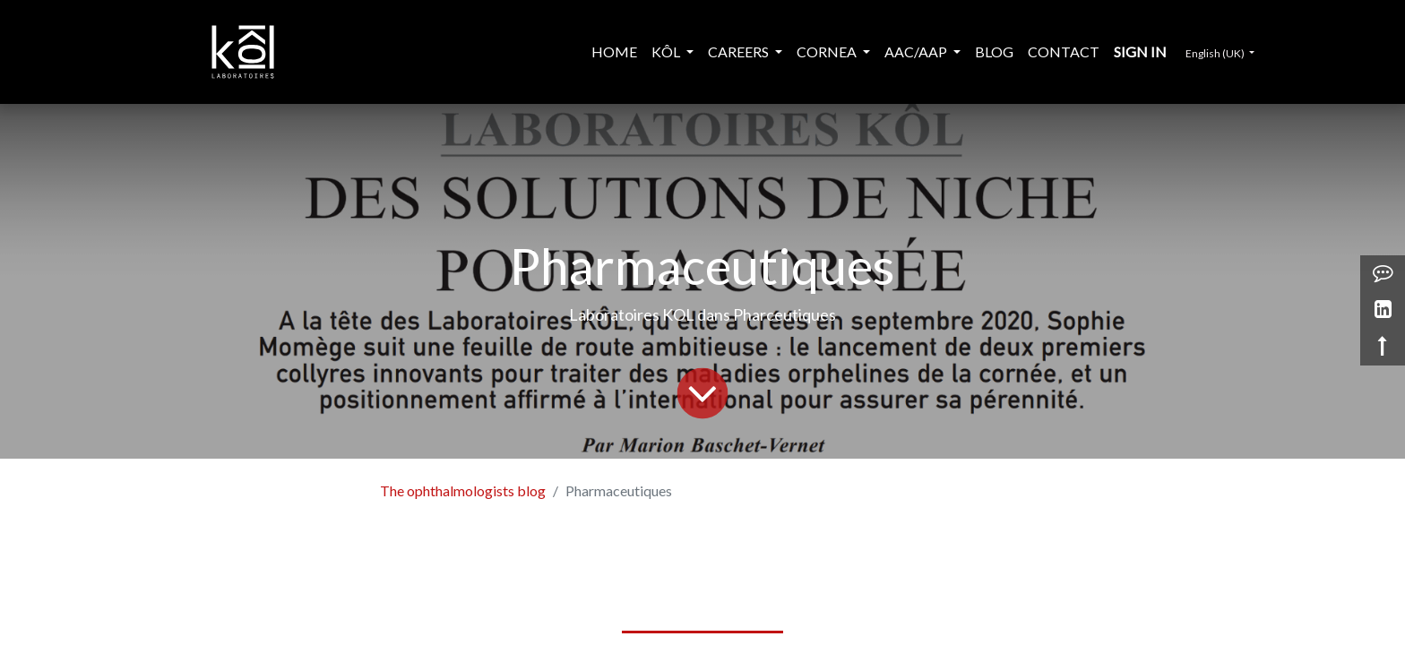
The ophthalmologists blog (463, 490)
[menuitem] (614, 52)
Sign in (1140, 51)
